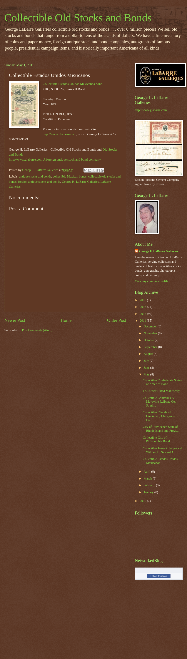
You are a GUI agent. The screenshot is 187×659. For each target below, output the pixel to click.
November (151, 333)
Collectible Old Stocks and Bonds (78, 18)
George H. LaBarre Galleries (80, 181)
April (147, 471)
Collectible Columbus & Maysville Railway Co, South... (159, 401)
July (147, 360)
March (148, 478)
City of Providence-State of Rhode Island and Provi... (161, 428)
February (150, 485)
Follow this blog (158, 576)
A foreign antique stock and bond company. (72, 159)
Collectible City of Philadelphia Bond (156, 439)
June (147, 367)
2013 (143, 307)
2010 (143, 501)
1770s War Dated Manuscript (161, 391)
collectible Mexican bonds (70, 176)
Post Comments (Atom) (37, 330)
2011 (143, 320)
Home (66, 320)
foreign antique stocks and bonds (39, 181)
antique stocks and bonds (35, 176)
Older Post (116, 320)
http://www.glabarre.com (59, 134)
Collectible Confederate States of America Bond (162, 382)
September (151, 347)
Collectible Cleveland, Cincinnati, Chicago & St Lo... (161, 416)
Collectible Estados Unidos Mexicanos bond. (73, 84)
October (149, 340)
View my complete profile (151, 281)
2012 (143, 313)
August (149, 353)
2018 (143, 300)
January (149, 492)
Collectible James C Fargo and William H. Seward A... (162, 450)
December (150, 326)
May (147, 374)
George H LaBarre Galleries (158, 251)
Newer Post (14, 320)
